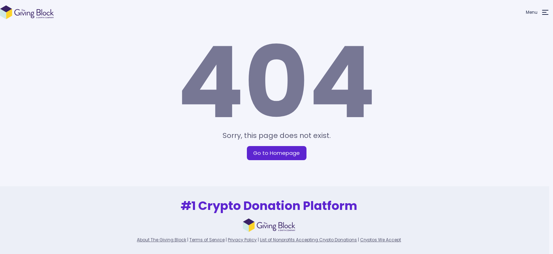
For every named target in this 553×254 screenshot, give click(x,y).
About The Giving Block (161, 240)
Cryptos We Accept (380, 240)
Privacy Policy (242, 240)
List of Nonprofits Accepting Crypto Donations (308, 240)
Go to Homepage (276, 153)
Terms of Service (207, 240)
